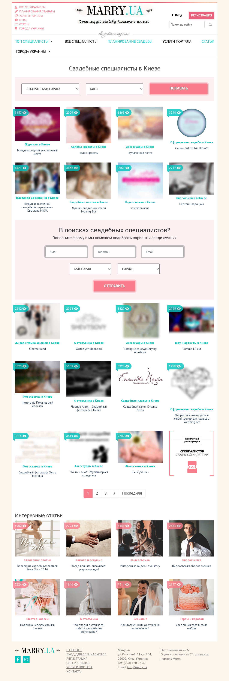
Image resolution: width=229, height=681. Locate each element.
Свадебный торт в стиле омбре (192, 626)
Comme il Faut (192, 349)
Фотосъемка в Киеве (89, 343)
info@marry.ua (137, 667)
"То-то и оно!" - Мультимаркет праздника (89, 473)
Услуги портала (177, 41)
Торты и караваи (192, 619)
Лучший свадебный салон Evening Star (89, 209)
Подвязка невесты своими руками (37, 626)
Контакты (74, 671)
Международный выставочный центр (37, 152)
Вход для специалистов (86, 654)
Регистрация (201, 15)
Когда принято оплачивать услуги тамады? (89, 567)
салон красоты (88, 153)
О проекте (74, 650)
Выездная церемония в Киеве (37, 198)
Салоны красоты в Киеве (88, 147)
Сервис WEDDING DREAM (191, 148)
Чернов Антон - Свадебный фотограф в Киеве (89, 408)
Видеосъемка (140, 560)
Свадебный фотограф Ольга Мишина (37, 474)
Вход (178, 15)
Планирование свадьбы (130, 41)
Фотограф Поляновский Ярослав (37, 404)
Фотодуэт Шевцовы (89, 349)
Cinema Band (37, 349)
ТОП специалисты (31, 41)
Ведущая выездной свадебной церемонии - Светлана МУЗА (37, 207)
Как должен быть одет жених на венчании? (140, 626)
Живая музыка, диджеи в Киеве (37, 343)
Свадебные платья (37, 560)
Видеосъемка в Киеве (140, 202)
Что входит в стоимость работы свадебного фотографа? (88, 628)
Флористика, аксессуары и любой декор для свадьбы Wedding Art (192, 418)
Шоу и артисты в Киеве (191, 343)
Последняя (132, 493)
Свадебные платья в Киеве (89, 202)
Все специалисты (81, 41)
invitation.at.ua (140, 208)
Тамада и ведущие (89, 560)
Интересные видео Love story (140, 566)
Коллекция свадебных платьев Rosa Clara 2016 (37, 567)
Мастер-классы (37, 619)
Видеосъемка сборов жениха (191, 566)
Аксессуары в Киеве (140, 147)
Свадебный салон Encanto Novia (140, 408)
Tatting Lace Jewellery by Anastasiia (140, 350)
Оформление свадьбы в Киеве (191, 142)
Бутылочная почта (140, 153)
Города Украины (31, 51)
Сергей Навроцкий (191, 204)
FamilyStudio (140, 472)
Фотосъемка (89, 619)
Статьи (208, 41)
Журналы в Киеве (37, 144)
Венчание (140, 619)
